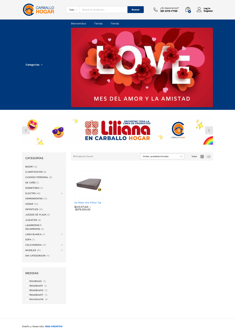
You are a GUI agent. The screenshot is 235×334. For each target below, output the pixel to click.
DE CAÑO (30, 182)
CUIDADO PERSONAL (36, 177)
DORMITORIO (32, 188)
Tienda (98, 23)
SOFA (28, 239)
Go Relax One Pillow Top (87, 202)
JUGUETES (31, 220)
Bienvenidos (78, 23)
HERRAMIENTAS (34, 198)
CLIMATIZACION (34, 171)
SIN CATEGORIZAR (35, 255)
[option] (117, 130)
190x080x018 (36, 299)
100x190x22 (35, 281)
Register (208, 11)
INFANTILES (31, 209)
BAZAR (29, 166)
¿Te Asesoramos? (169, 8)
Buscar (136, 9)
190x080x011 (36, 285)
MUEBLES (30, 250)
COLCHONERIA (33, 245)
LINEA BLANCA (33, 234)
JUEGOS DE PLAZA (35, 214)
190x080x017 (36, 294)
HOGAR (29, 204)
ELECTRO (30, 193)
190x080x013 (36, 290)
